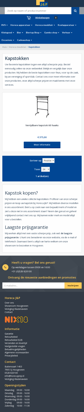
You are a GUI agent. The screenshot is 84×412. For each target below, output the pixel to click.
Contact (9, 312)
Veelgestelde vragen (15, 346)
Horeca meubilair (17, 47)
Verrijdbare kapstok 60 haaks (42, 125)
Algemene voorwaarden (17, 352)
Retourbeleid (11, 336)
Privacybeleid (11, 355)
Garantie (9, 333)
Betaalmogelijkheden (15, 349)
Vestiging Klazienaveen (16, 308)
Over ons (9, 302)
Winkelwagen (42, 17)
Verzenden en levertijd (16, 343)
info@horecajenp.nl (14, 375)
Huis (4, 47)
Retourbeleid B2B (13, 339)
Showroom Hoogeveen (16, 305)
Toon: (37, 169)
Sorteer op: (36, 160)
